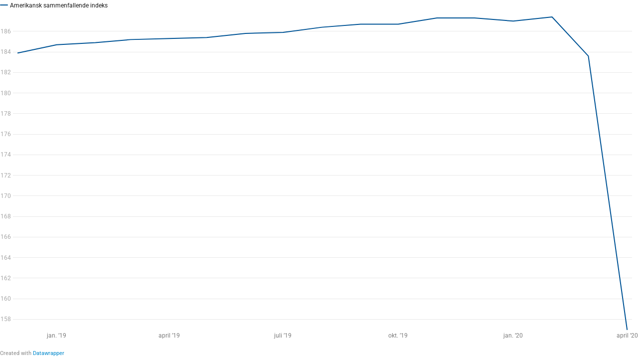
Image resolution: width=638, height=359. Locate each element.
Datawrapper (48, 353)
